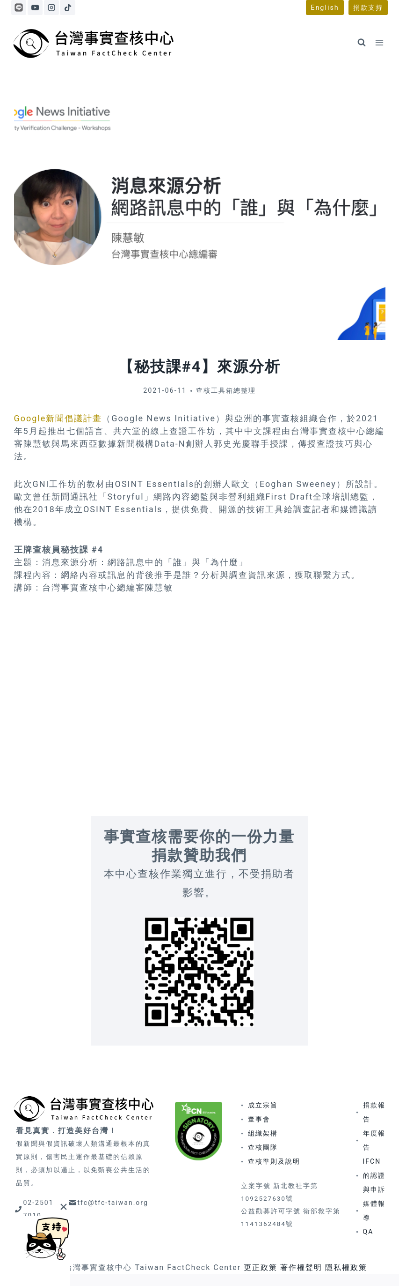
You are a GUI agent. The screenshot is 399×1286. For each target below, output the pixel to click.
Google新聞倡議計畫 (58, 418)
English (325, 8)
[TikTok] (67, 7)
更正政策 (260, 1267)
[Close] (63, 1206)
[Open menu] (379, 42)
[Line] (18, 7)
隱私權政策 (346, 1267)
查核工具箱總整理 (226, 391)
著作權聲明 (301, 1267)
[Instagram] (51, 7)
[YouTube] (35, 7)
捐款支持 (368, 8)
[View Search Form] (361, 42)
